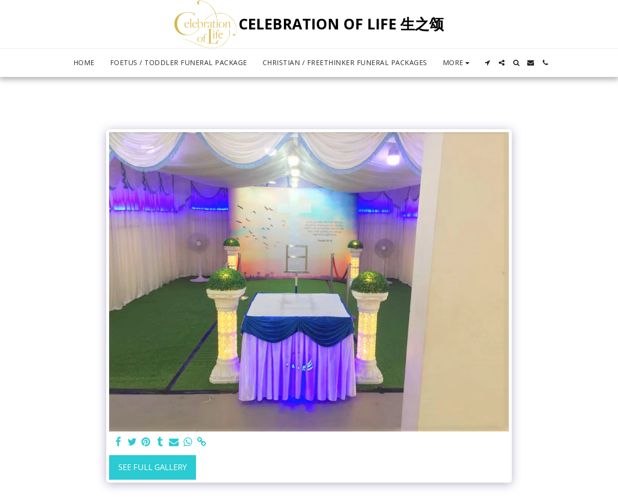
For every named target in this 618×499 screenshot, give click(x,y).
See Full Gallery (152, 466)
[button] (487, 62)
